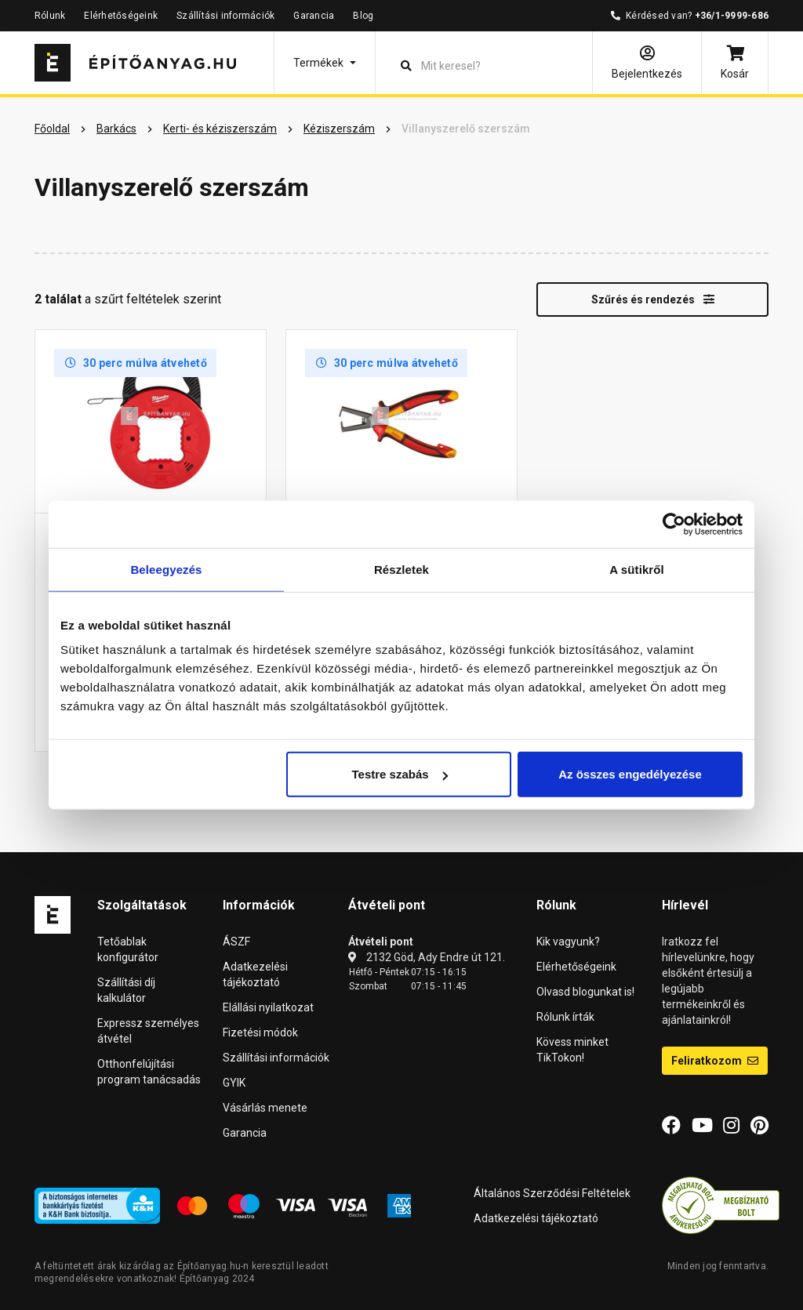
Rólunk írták (565, 1017)
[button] (325, 62)
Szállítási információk (225, 15)
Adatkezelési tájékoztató (536, 1218)
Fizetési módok (260, 1032)
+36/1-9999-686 (731, 15)
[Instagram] (731, 1125)
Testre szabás (400, 774)
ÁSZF (236, 941)
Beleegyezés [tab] (166, 568)
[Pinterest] (759, 1125)
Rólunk (50, 15)
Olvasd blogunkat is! (585, 991)
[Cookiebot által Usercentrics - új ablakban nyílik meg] (674, 523)
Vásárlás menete (265, 1107)
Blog (363, 15)
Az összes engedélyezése (630, 774)
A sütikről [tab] (636, 568)
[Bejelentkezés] (647, 62)
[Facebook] (671, 1125)
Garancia (313, 15)
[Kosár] (734, 62)
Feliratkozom (714, 1060)
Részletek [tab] (401, 568)
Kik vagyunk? (568, 941)
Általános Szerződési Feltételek (552, 1193)
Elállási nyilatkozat (268, 1007)
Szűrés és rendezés (652, 299)
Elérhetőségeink (121, 15)
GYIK (234, 1082)
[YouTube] (702, 1125)
